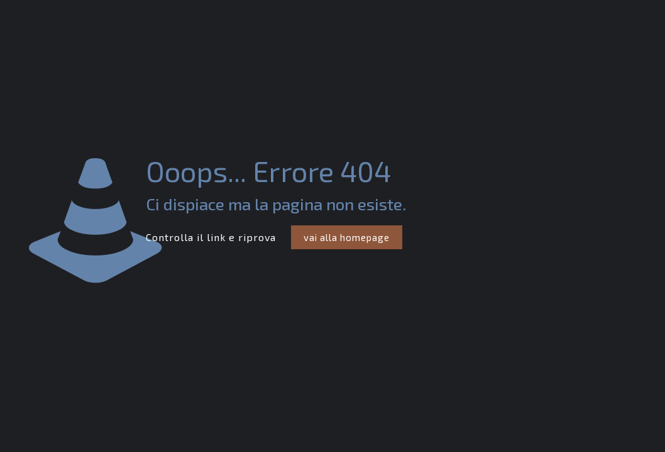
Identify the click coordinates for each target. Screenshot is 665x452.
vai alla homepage (347, 237)
